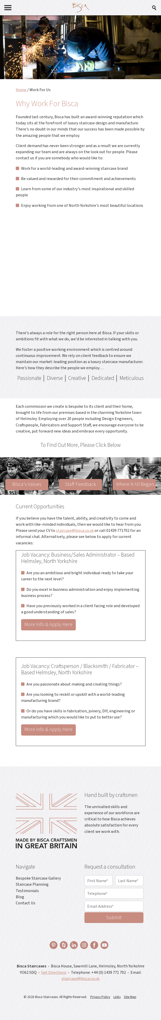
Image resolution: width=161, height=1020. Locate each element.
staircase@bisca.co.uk (75, 530)
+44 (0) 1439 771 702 (108, 972)
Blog (20, 897)
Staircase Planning (32, 884)
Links (117, 996)
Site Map (130, 996)
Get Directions (53, 972)
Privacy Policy (100, 996)
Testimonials (27, 891)
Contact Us (25, 903)
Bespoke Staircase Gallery (38, 878)
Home (21, 90)
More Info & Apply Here (48, 624)
